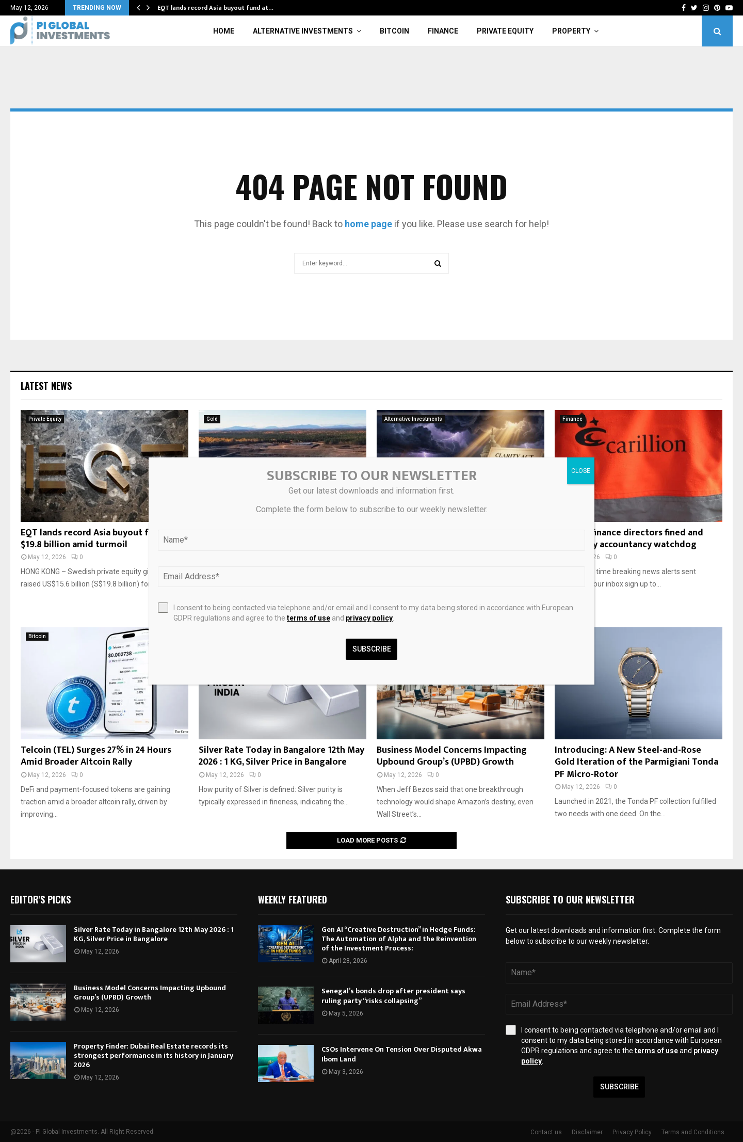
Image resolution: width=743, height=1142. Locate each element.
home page (368, 223)
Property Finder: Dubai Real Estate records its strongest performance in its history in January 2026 (153, 1055)
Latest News (46, 385)
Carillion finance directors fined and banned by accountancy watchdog (629, 538)
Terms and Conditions (692, 1132)
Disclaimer (587, 1132)
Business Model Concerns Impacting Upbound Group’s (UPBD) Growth (452, 756)
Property (571, 31)
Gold (212, 419)
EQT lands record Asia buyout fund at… (215, 8)
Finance (443, 31)
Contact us (546, 1132)
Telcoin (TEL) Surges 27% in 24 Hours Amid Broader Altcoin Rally (96, 756)
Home (223, 31)
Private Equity (505, 31)
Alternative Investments (303, 31)
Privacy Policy (632, 1132)
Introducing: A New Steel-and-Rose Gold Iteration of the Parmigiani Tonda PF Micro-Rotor (636, 762)
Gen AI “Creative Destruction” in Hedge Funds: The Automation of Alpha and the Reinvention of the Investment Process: (398, 939)
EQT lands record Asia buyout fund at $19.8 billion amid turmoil (98, 538)
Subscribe (619, 1087)
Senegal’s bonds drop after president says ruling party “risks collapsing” (393, 995)
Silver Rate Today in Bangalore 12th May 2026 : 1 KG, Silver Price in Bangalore (281, 756)
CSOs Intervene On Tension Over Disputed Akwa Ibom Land (401, 1054)
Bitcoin (394, 31)
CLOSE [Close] (580, 470)
